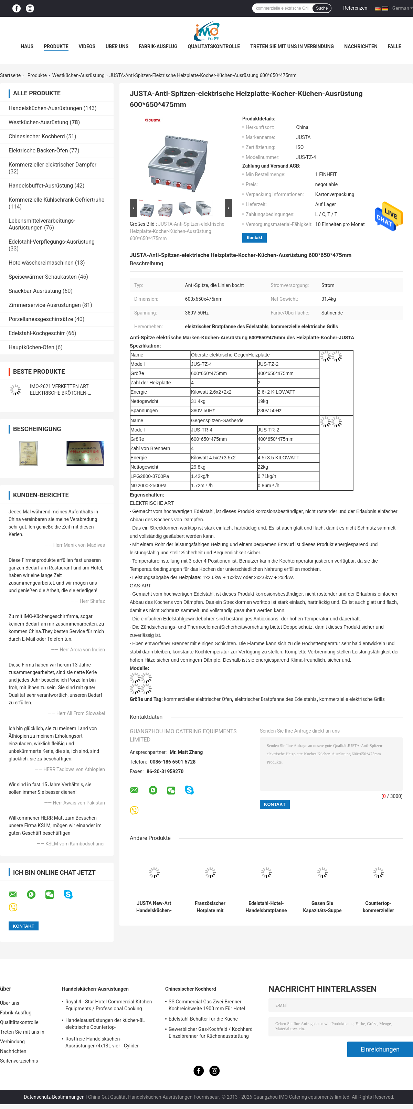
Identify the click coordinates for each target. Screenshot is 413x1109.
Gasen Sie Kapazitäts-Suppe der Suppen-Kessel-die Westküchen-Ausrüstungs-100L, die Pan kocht (322, 907)
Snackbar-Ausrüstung (35, 291)
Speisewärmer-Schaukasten (43, 277)
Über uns (117, 46)
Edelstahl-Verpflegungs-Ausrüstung (52, 241)
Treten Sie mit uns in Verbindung (292, 46)
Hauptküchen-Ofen (31, 347)
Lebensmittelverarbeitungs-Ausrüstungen (42, 224)
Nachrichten (361, 46)
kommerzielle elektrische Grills (352, 699)
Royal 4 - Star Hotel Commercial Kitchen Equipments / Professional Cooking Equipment (108, 1006)
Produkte (56, 46)
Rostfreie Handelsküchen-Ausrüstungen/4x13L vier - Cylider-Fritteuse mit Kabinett (102, 1043)
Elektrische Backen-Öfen (38, 150)
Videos (87, 46)
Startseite (10, 75)
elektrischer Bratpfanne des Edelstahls (276, 699)
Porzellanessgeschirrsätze (41, 319)
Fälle (394, 46)
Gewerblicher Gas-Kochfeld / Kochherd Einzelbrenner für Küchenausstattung (211, 1032)
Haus (27, 46)
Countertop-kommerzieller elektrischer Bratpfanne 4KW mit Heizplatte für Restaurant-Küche (378, 907)
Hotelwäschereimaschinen (41, 262)
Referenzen (355, 8)
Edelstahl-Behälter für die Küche (203, 1019)
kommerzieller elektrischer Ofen (198, 699)
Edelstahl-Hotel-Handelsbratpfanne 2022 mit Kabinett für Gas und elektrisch (266, 907)
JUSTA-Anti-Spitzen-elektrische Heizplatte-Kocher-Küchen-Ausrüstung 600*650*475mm (177, 231)
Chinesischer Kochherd (37, 136)
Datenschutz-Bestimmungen (54, 1097)
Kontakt (254, 237)
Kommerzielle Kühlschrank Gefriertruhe (56, 199)
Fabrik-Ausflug (158, 46)
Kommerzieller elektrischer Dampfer (52, 164)
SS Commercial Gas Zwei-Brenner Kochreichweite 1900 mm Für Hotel (207, 1005)
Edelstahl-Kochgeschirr (37, 333)
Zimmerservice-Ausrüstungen (45, 305)
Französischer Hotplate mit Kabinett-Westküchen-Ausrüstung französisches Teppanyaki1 (210, 907)
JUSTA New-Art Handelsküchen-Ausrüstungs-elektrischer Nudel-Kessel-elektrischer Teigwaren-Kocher (154, 907)
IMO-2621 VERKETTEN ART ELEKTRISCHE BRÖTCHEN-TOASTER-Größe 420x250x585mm (67, 393)
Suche (322, 8)
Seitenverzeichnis (19, 1061)
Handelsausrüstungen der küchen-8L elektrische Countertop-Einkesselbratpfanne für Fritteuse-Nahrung (111, 1024)
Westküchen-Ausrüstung (78, 75)
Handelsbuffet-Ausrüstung (41, 185)
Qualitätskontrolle (214, 46)
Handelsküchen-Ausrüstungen (45, 108)
